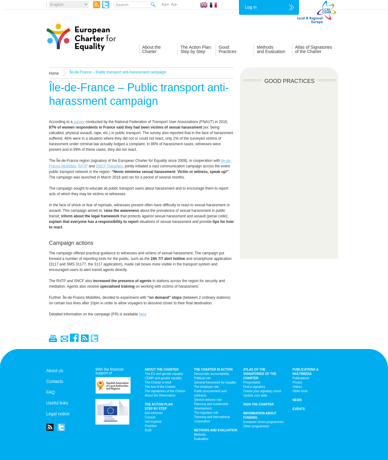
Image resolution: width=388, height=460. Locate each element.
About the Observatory (160, 395)
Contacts (54, 381)
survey (79, 122)
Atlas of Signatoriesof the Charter (313, 49)
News (297, 400)
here (142, 314)
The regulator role (206, 412)
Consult (150, 417)
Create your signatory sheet (262, 391)
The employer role (206, 386)
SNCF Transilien (109, 166)
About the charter (162, 369)
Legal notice (58, 413)
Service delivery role (208, 399)
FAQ (50, 392)
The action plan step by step (159, 406)
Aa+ (165, 4)
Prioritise (151, 426)
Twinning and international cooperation (212, 419)
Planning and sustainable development (211, 406)
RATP (83, 166)
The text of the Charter (160, 386)
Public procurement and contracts (210, 393)
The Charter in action (213, 369)
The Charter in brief (158, 382)
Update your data (255, 395)
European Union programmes (263, 422)
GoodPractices (227, 49)
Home (54, 73)
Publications (301, 378)
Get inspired (153, 421)
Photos (297, 382)
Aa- (174, 4)
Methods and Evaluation (215, 430)
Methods (200, 434)
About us (54, 370)
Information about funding (260, 415)
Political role (202, 378)
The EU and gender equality (164, 374)
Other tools (300, 391)
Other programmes (256, 426)
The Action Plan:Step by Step (196, 49)
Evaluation (201, 439)
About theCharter (151, 49)
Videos (297, 386)
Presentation (252, 382)
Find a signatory (254, 386)
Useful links (57, 402)
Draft (148, 430)
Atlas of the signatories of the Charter (259, 374)
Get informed (154, 413)
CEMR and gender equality (163, 378)
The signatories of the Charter (165, 391)
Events (299, 409)
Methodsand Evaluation (271, 49)
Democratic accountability (211, 374)
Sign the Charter (258, 404)
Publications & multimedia (305, 372)
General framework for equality (215, 382)
